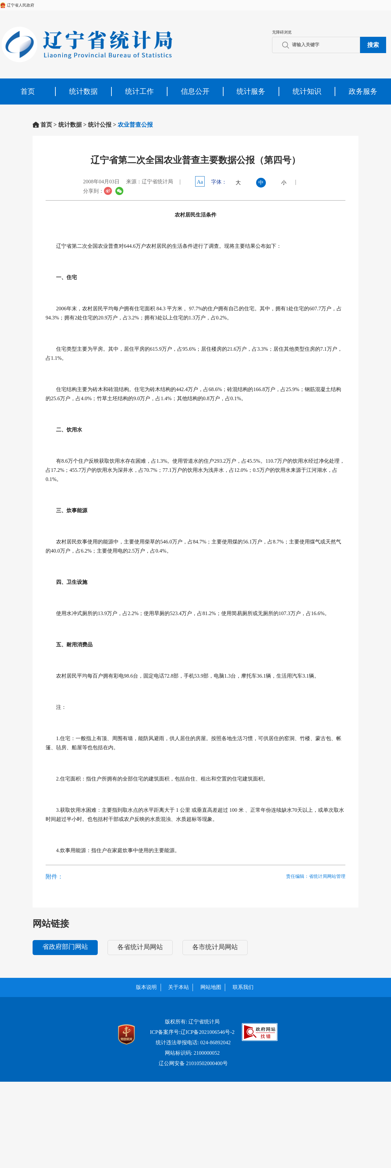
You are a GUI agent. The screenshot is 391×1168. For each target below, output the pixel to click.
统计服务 (251, 91)
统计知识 (307, 91)
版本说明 (146, 987)
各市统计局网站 (215, 946)
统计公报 (99, 124)
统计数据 (83, 91)
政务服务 (363, 91)
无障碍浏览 (282, 32)
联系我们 (243, 987)
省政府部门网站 (65, 946)
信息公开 (195, 91)
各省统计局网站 (140, 946)
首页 (28, 91)
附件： (54, 876)
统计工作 (139, 91)
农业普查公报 (135, 124)
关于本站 (178, 987)
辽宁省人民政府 (20, 5)
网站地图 (210, 987)
